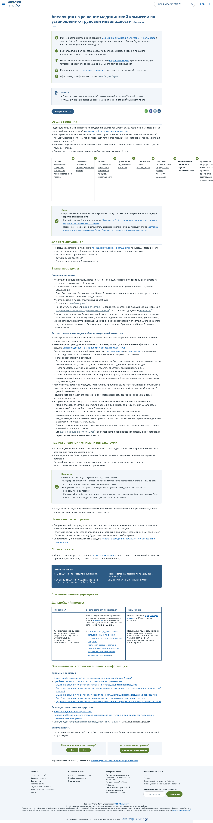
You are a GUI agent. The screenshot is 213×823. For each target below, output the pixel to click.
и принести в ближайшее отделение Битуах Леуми (82, 313)
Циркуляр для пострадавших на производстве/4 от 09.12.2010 (86, 724)
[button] (4, 3)
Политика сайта (37, 787)
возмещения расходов (104, 558)
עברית (202, 4)
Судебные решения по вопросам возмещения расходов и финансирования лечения (100, 701)
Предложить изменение (134, 753)
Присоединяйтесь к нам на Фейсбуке (158, 784)
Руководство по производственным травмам (77, 577)
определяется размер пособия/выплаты (157, 172)
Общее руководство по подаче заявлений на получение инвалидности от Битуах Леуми (77, 584)
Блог (145, 778)
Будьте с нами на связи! (41, 790)
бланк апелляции (92, 310)
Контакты (147, 781)
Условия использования (181, 813)
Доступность (36, 784)
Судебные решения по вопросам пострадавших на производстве (88, 684)
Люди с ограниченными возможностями (127, 583)
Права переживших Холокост (80, 778)
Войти (33, 796)
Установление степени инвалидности (138, 164)
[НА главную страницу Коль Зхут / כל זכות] (16, 4)
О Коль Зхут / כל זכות (39, 778)
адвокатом (134, 354)
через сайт (145, 313)
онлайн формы (77, 306)
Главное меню (74, 784)
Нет (85, 753)
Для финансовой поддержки (42, 793)
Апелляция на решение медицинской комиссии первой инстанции (94, 96)
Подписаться (174, 797)
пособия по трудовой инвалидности (111, 250)
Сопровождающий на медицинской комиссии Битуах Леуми (94, 350)
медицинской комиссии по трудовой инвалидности (128, 37)
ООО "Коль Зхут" (121, 807)
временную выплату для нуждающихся (196, 176)
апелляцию (98, 623)
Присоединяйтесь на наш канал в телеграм (161, 787)
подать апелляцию (119, 60)
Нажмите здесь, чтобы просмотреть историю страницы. (114, 764)
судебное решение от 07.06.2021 (77, 434)
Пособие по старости (77, 781)
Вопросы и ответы (38, 781)
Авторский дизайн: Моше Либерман (116, 786)
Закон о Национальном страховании (73, 714)
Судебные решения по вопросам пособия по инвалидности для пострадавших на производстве (106, 698)
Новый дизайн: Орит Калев (117, 791)
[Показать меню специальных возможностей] (210, 4)
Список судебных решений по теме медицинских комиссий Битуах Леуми (92, 681)
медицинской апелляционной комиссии (106, 131)
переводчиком (115, 354)
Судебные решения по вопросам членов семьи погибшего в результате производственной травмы (108, 704)
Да (72, 753)
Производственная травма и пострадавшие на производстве (130, 578)
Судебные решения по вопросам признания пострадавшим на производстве (96, 687)
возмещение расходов (91, 70)
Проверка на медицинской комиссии (118, 164)
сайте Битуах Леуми (108, 76)
